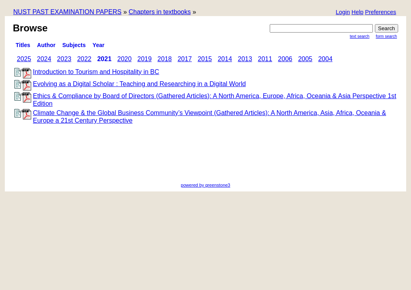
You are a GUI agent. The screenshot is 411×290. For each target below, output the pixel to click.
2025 (24, 59)
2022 (84, 59)
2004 (325, 59)
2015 (204, 59)
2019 (144, 59)
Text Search (360, 36)
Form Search (386, 36)
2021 (104, 59)
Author (46, 45)
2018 (164, 59)
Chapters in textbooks (159, 11)
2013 (245, 59)
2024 (44, 59)
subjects (73, 45)
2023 (64, 59)
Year (99, 45)
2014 (225, 59)
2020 (124, 59)
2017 (184, 59)
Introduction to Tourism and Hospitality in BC (96, 71)
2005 (305, 59)
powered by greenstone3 (205, 185)
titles (23, 45)
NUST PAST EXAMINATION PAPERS (67, 11)
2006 (285, 59)
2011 (265, 59)
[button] (380, 12)
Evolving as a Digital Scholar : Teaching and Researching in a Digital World (139, 83)
